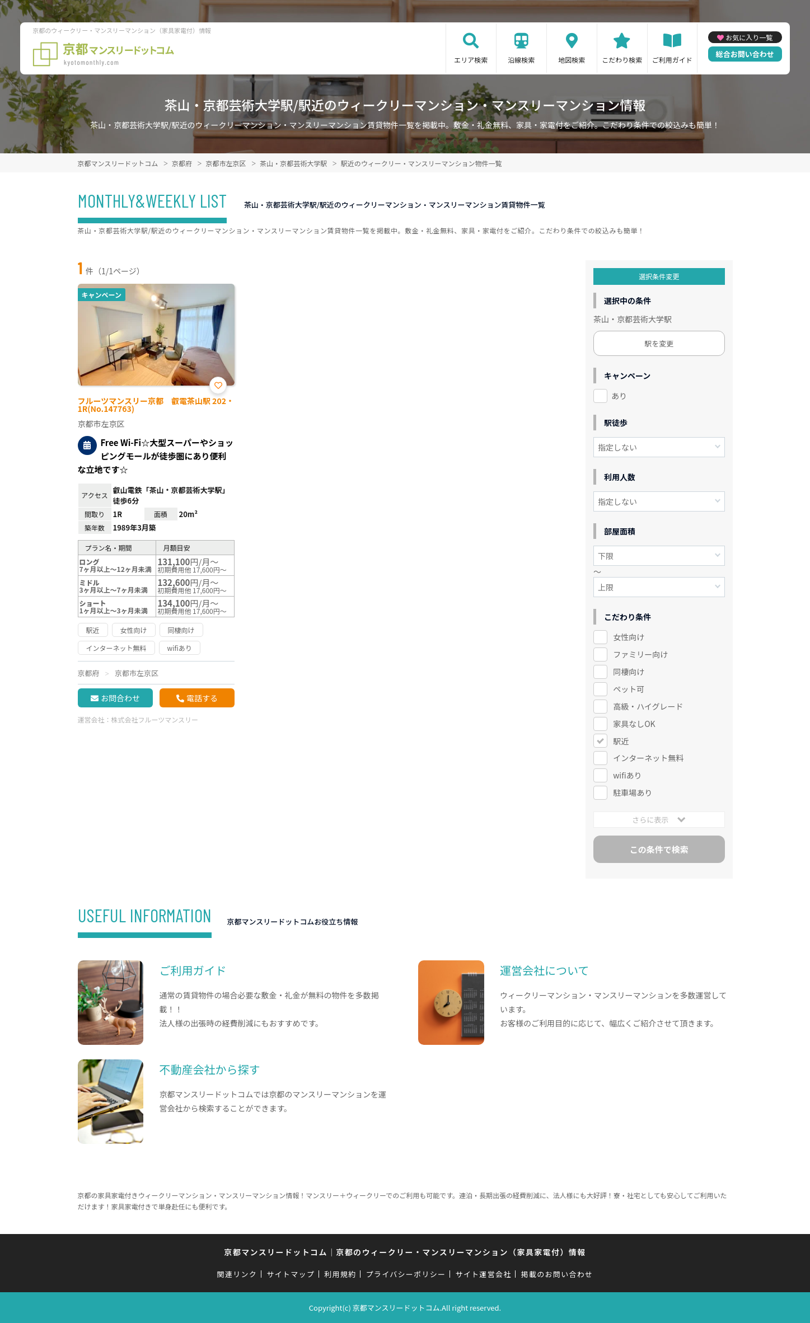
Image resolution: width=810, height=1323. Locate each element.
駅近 (621, 741)
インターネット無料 (648, 757)
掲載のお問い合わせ (557, 1274)
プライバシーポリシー (406, 1274)
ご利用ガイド (672, 59)
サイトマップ (290, 1274)
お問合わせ (120, 697)
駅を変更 (658, 343)
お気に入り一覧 (748, 37)
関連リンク (237, 1274)
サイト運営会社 (483, 1274)
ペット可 (628, 689)
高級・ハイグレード (648, 706)
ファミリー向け (640, 654)
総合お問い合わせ (745, 54)
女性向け (628, 636)
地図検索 (571, 59)
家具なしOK (634, 723)
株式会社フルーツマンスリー (155, 719)
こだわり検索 (622, 59)
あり (619, 395)
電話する (202, 697)
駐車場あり (632, 792)
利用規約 (340, 1274)
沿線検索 (521, 59)
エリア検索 (471, 59)
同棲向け (628, 671)
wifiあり (627, 775)
